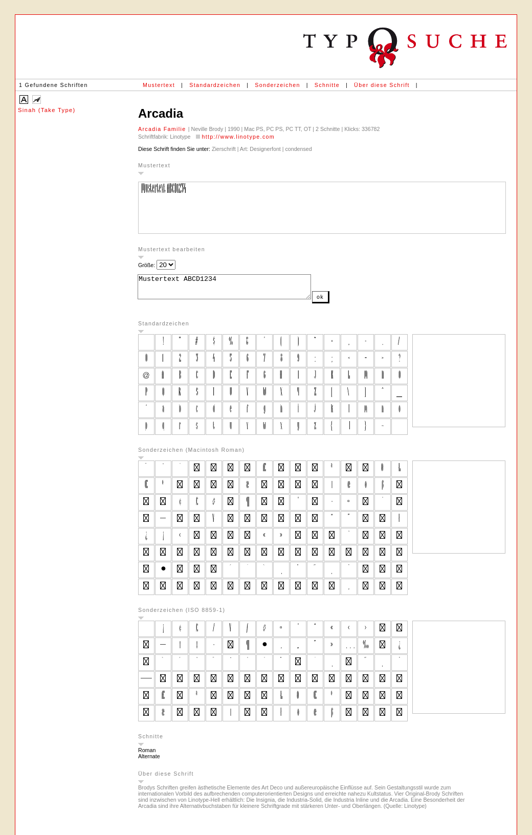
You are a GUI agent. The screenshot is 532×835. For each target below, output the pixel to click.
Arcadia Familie (163, 129)
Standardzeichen (214, 85)
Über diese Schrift (382, 85)
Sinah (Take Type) (47, 110)
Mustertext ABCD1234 (234, 289)
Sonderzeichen (277, 85)
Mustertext (159, 85)
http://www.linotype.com (238, 137)
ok (340, 301)
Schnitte (327, 85)
